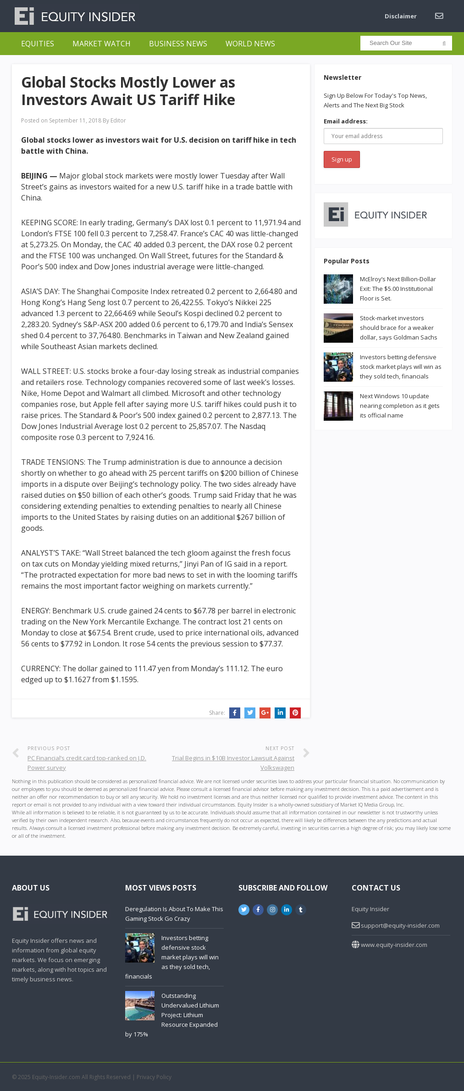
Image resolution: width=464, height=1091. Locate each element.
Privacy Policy (154, 1077)
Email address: (346, 121)
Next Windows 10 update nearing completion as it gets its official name (400, 405)
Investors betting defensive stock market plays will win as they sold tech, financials (401, 366)
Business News (178, 44)
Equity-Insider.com (56, 1077)
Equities (37, 44)
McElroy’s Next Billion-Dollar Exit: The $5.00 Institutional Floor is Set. (398, 288)
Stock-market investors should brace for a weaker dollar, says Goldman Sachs (398, 327)
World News (250, 44)
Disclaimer (401, 16)
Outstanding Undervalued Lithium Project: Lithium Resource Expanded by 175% (172, 1014)
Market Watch (101, 44)
